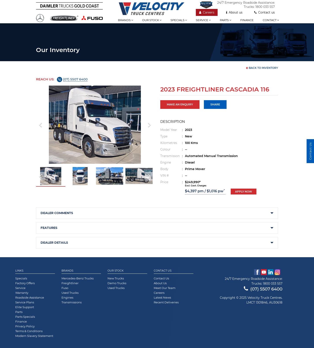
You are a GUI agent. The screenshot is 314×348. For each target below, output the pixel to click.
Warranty (21, 292)
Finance (247, 20)
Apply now (243, 191)
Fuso (64, 288)
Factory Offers (25, 283)
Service (203, 20)
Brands (125, 20)
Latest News (162, 297)
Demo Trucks (117, 283)
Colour (165, 149)
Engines (67, 297)
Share (215, 104)
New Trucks (116, 278)
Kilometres (168, 143)
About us (234, 12)
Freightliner (69, 283)
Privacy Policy (25, 326)
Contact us (264, 12)
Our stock (151, 20)
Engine (165, 162)
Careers (206, 12)
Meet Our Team (165, 288)
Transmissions (71, 302)
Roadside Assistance (29, 297)
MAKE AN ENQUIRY (180, 104)
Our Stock (116, 270)
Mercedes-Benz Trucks (77, 278)
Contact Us (162, 270)
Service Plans (24, 302)
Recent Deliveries (166, 302)
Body (164, 169)
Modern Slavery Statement (34, 336)
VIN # (164, 175)
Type (163, 136)
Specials (179, 20)
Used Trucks (69, 292)
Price (164, 182)
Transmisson (170, 156)
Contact (271, 20)
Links (19, 270)
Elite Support (24, 307)
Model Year (168, 130)
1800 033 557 (265, 7)
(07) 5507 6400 (75, 79)
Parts (225, 20)
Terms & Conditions (29, 331)
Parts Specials (25, 316)
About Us (160, 283)
